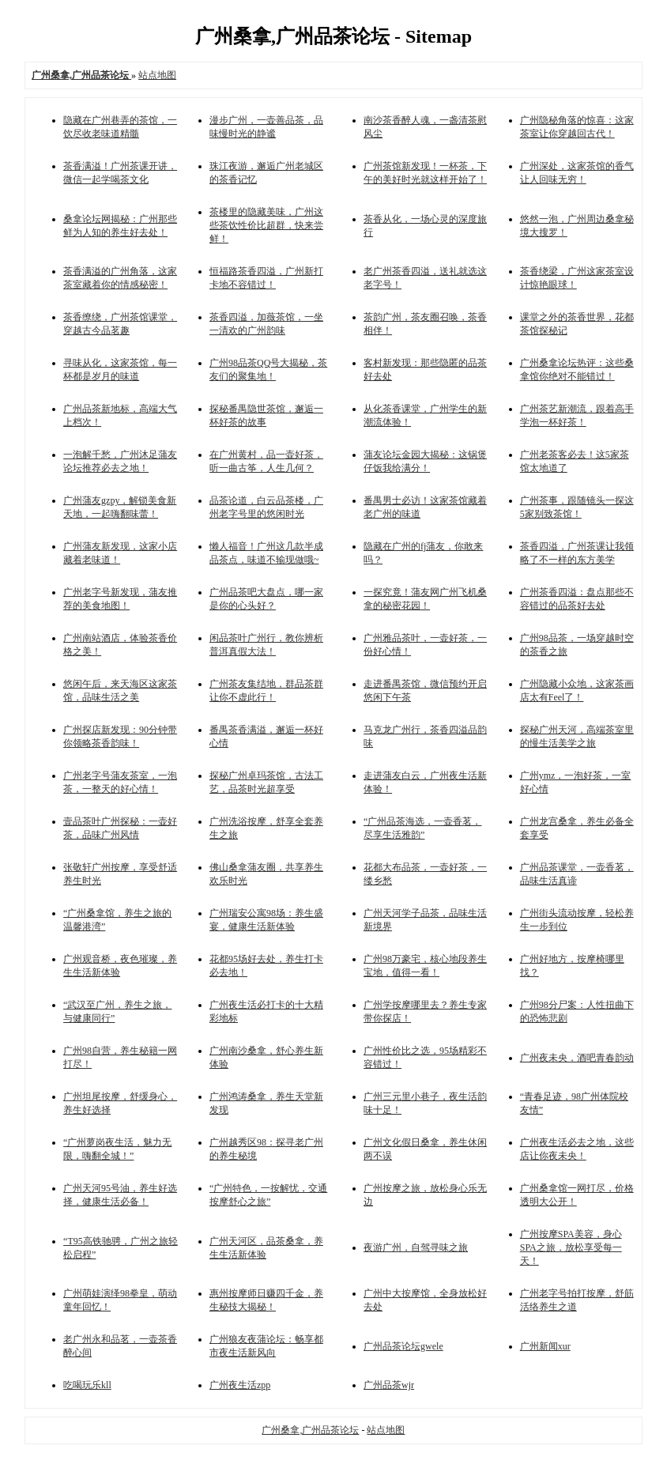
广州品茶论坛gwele (403, 1346)
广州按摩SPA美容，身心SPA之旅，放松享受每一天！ (571, 1247)
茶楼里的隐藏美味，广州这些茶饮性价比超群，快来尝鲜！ (266, 225)
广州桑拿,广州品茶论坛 (310, 1430)
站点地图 (157, 75)
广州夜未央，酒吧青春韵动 (577, 1057)
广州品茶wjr (389, 1385)
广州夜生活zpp (239, 1385)
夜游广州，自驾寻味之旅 (416, 1247)
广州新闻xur (545, 1346)
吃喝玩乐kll (87, 1385)
